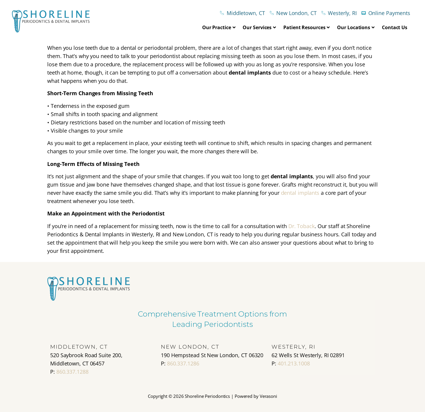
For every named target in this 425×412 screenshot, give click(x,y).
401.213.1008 (294, 363)
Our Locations (356, 27)
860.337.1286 (183, 363)
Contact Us (394, 27)
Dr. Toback (301, 226)
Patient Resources (306, 27)
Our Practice (219, 27)
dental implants (301, 192)
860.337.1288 (72, 371)
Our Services (259, 27)
